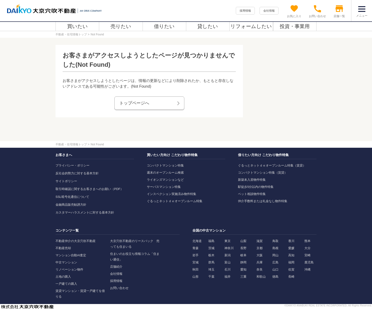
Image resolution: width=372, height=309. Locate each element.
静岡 (243, 262)
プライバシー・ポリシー (72, 165)
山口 (275, 269)
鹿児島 (309, 262)
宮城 (195, 262)
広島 (275, 262)
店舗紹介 (116, 266)
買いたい (77, 26)
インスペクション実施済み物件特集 (171, 194)
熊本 (307, 241)
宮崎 (307, 255)
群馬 (211, 262)
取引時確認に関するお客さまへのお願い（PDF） (89, 189)
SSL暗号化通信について (72, 197)
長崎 (291, 276)
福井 (227, 276)
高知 (291, 255)
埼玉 (211, 269)
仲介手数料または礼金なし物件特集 (262, 201)
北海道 (197, 241)
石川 (227, 269)
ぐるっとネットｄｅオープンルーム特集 (174, 201)
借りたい (164, 26)
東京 (227, 241)
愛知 (243, 269)
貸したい (207, 26)
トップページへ (134, 103)
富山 (227, 262)
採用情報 (245, 10)
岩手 (195, 255)
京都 (259, 248)
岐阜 (243, 255)
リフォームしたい (251, 26)
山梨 (243, 241)
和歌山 (261, 276)
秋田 (195, 269)
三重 (243, 276)
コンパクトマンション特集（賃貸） (262, 172)
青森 (195, 248)
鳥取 (275, 241)
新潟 (227, 255)
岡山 (275, 255)
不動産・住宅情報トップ (71, 34)
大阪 (259, 255)
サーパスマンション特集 (164, 187)
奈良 (259, 269)
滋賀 (259, 241)
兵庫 (259, 262)
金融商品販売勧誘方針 (71, 204)
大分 (307, 248)
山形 (195, 276)
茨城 (211, 248)
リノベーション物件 (69, 269)
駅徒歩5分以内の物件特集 (256, 187)
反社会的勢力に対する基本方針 (77, 173)
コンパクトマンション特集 (165, 165)
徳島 (275, 276)
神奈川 (229, 248)
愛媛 (291, 248)
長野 (243, 248)
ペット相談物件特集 (252, 194)
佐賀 (291, 269)
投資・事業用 (295, 26)
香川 (291, 241)
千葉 (211, 276)
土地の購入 (63, 276)
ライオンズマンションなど (165, 179)
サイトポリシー (66, 181)
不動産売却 (63, 248)
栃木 (211, 255)
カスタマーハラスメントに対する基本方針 (85, 212)
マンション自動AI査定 (71, 255)
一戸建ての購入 (66, 283)
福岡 (291, 262)
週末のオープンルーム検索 (165, 172)
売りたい (121, 26)
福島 (211, 241)
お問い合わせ (119, 288)
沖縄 (307, 269)
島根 (275, 248)
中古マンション (66, 262)
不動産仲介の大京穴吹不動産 (76, 241)
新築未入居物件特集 (252, 179)
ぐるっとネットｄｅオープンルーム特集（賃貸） (272, 165)
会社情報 (269, 10)
